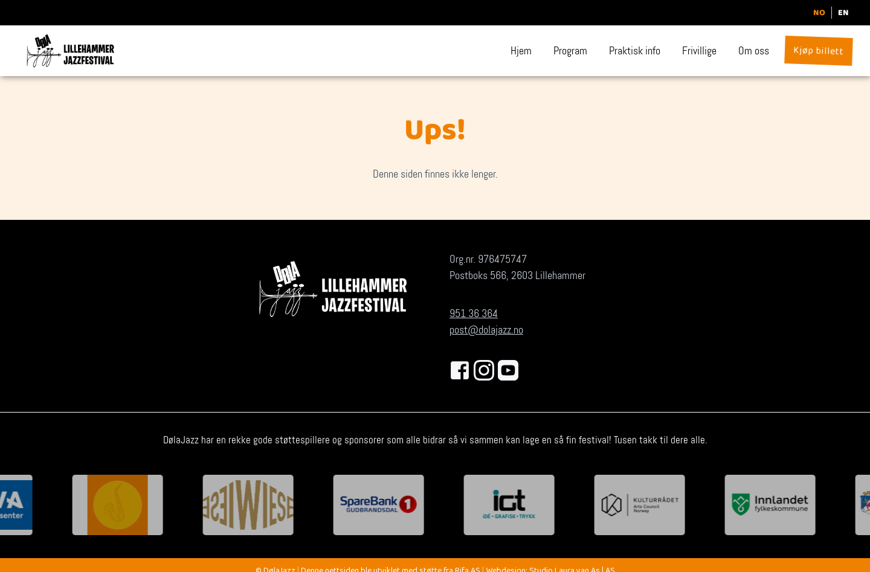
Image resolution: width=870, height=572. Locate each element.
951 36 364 (474, 313)
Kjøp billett (818, 52)
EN (843, 12)
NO (819, 12)
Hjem (521, 50)
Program (570, 50)
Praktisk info (634, 50)
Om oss (753, 50)
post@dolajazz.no (486, 330)
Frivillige (699, 50)
